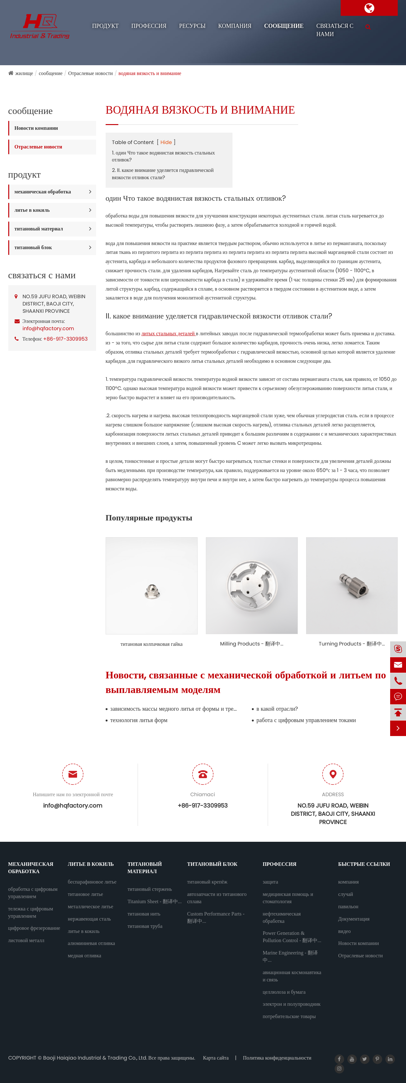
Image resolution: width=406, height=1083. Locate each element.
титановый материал (39, 228)
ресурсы (192, 26)
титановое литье (85, 894)
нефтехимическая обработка (282, 917)
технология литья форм (138, 720)
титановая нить (144, 913)
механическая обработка (43, 191)
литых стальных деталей (168, 333)
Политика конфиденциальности (277, 1057)
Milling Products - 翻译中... (251, 643)
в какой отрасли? (277, 709)
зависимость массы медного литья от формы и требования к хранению (174, 709)
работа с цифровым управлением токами (306, 720)
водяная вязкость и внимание (150, 73)
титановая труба (145, 926)
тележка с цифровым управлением (30, 912)
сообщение (284, 26)
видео (344, 931)
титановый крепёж (207, 882)
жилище (24, 73)
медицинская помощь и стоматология (288, 897)
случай (345, 894)
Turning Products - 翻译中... (352, 643)
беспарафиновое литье (92, 882)
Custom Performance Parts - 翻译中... (216, 917)
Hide (166, 142)
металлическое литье (90, 906)
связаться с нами (334, 30)
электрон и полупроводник (291, 1004)
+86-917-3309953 (65, 339)
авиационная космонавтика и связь (292, 976)
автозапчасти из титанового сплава (217, 897)
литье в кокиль (32, 210)
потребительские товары (289, 1016)
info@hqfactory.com (48, 328)
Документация (354, 919)
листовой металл (26, 940)
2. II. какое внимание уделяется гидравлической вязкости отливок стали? (163, 174)
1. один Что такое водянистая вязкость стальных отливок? (163, 156)
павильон (348, 906)
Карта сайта (216, 1057)
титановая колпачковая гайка (152, 644)
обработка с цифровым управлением (33, 892)
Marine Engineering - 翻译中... (290, 956)
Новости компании (36, 128)
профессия (149, 26)
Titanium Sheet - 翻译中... (155, 901)
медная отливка (84, 955)
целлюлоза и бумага (284, 992)
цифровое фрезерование (34, 928)
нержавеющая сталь (89, 919)
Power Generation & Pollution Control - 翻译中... (292, 936)
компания (235, 26)
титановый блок (33, 247)
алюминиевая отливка (91, 943)
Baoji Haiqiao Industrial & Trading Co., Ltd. (95, 1057)
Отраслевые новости (90, 73)
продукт (105, 26)
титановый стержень (150, 889)
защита (270, 882)
